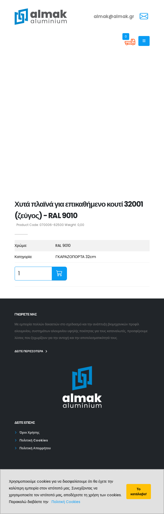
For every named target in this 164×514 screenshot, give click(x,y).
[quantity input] (33, 273)
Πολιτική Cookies (66, 501)
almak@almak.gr (114, 16)
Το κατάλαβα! (139, 491)
